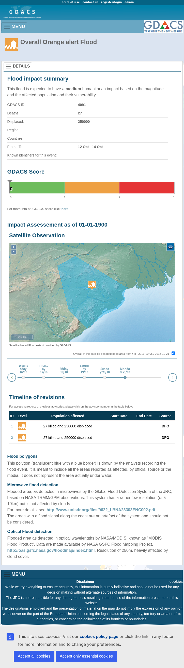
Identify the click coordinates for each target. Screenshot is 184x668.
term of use (71, 2)
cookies (176, 582)
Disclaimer (85, 582)
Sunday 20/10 (105, 370)
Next (176, 376)
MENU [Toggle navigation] (14, 26)
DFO (165, 426)
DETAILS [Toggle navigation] (18, 66)
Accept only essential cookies (86, 656)
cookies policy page (99, 636)
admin (129, 2)
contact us (90, 2)
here (65, 209)
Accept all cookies (34, 656)
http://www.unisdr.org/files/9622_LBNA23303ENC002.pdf (101, 510)
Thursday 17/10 (43, 369)
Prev (7, 378)
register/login (111, 2)
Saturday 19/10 (84, 369)
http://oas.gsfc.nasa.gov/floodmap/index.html (51, 550)
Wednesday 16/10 (23, 369)
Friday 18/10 (64, 370)
